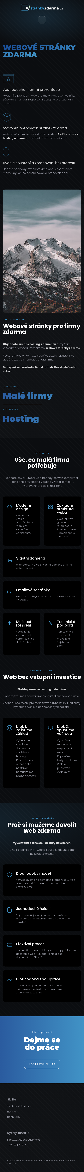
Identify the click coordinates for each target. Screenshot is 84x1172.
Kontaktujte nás (42, 1064)
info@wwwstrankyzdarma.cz (23, 1139)
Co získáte (42, 453)
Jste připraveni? (42, 1032)
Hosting (11, 1111)
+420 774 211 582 (16, 1145)
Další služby (13, 1117)
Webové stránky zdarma (63, 1160)
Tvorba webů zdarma (19, 1106)
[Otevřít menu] (42, 20)
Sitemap (11, 1163)
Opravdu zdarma (42, 671)
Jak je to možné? (42, 818)
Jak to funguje (14, 320)
